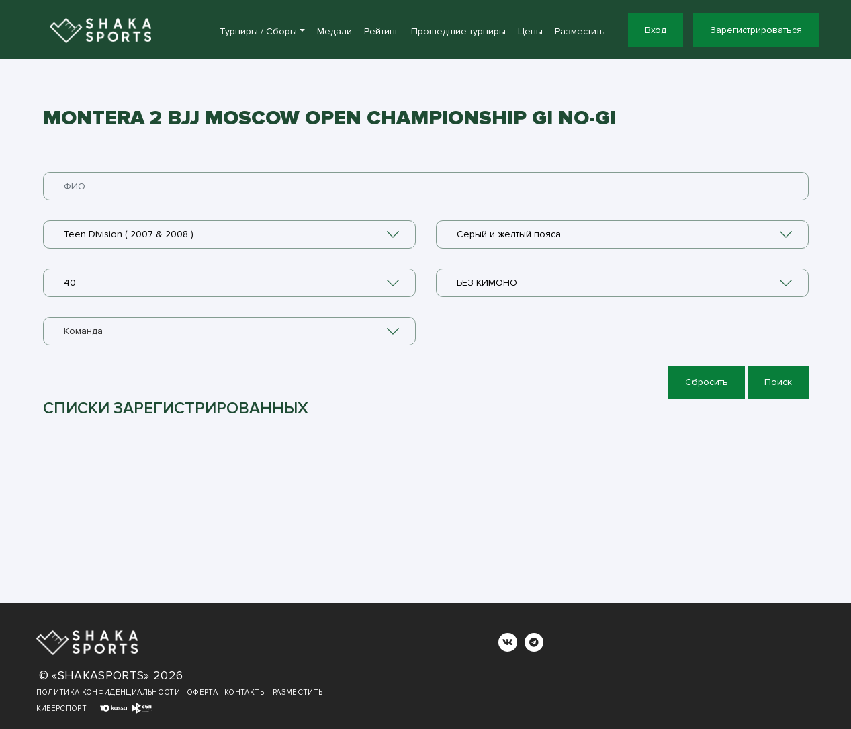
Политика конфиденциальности (108, 692)
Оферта (202, 692)
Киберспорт (61, 708)
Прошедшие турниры (458, 31)
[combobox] (229, 234)
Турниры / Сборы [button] (258, 31)
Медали (334, 31)
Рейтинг (381, 31)
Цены (530, 31)
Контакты (245, 692)
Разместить (580, 31)
